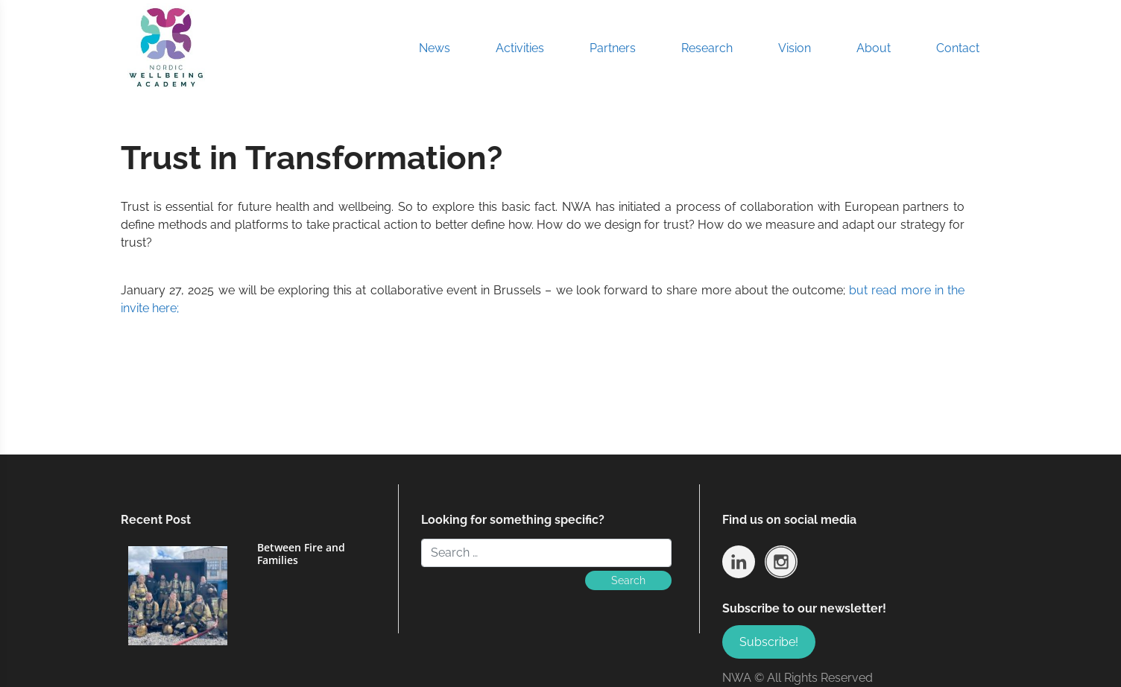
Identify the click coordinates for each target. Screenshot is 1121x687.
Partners (613, 48)
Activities (520, 48)
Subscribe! (768, 642)
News (434, 48)
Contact (957, 48)
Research (707, 48)
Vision (794, 48)
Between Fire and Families (301, 553)
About (873, 48)
